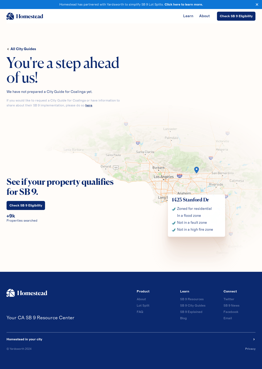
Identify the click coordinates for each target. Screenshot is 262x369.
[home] (25, 16)
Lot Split (143, 305)
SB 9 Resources (192, 299)
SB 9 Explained (191, 312)
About (204, 16)
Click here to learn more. (184, 4)
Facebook (231, 312)
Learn (188, 16)
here (88, 105)
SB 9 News (231, 305)
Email (228, 318)
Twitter (229, 299)
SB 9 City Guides (193, 305)
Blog (183, 318)
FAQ (140, 312)
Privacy (250, 349)
